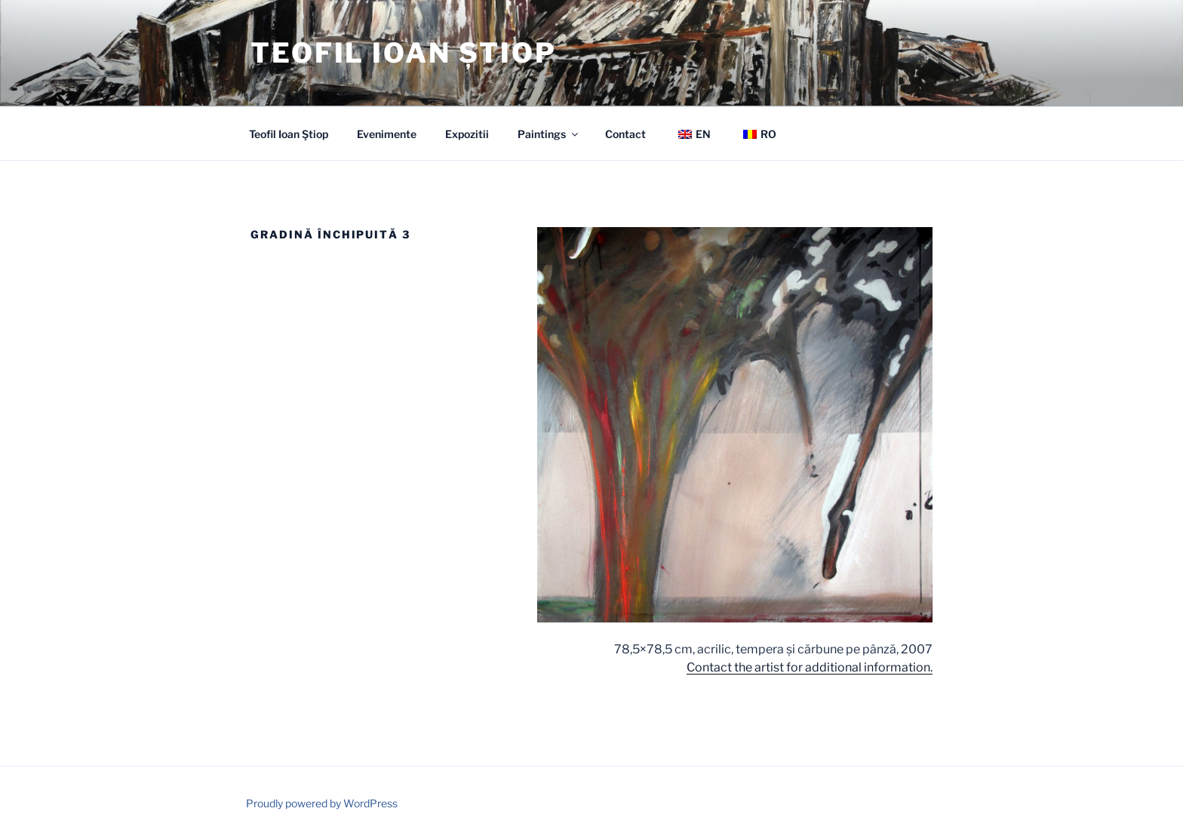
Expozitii (467, 134)
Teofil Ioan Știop (403, 52)
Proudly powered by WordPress (322, 803)
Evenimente (386, 134)
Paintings (549, 134)
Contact (625, 134)
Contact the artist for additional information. (810, 667)
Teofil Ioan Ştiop (288, 134)
